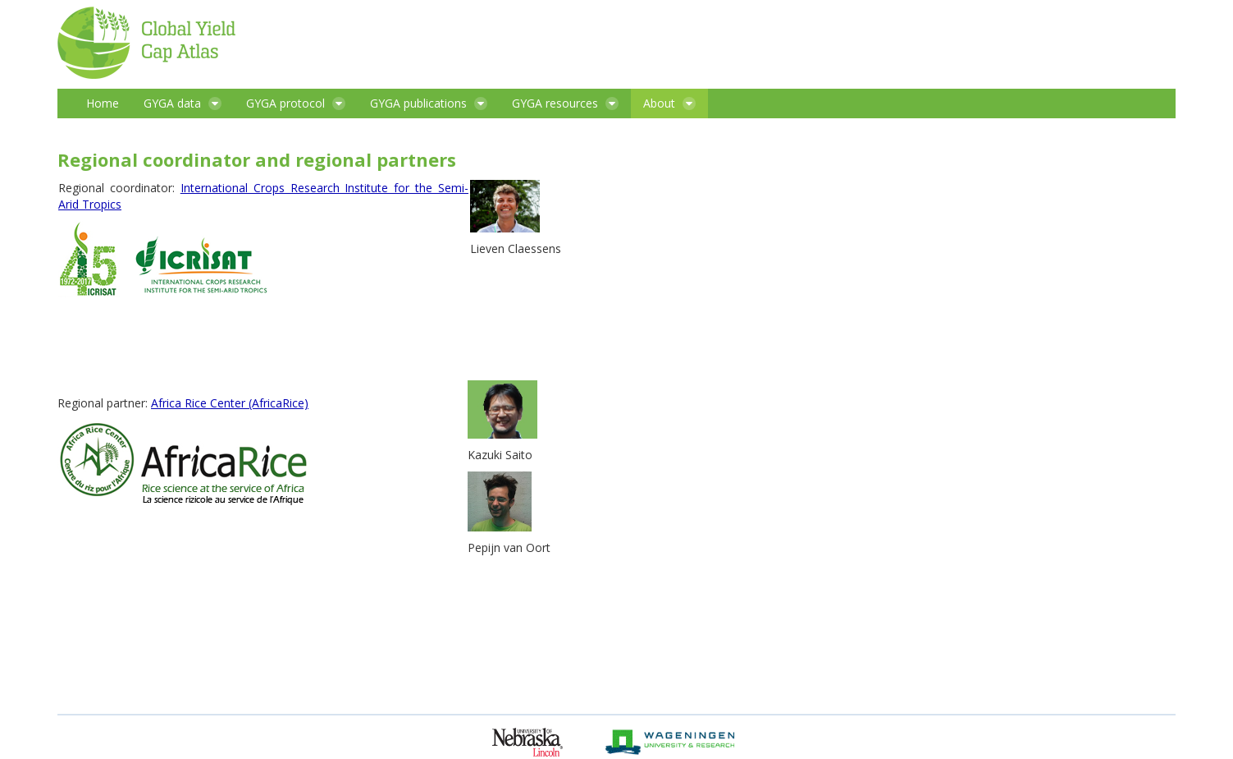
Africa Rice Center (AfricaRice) (229, 403)
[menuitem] (102, 103)
